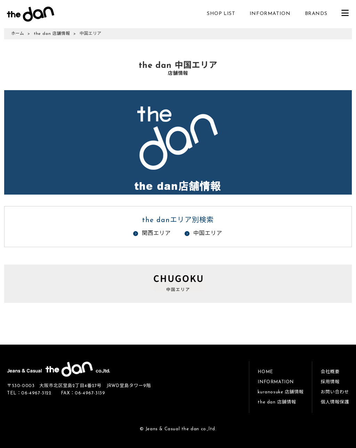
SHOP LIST (221, 13)
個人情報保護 (335, 402)
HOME (265, 372)
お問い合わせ (335, 392)
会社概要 (330, 372)
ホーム (17, 34)
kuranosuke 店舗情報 (281, 392)
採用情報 (330, 382)
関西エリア (156, 233)
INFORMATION (270, 13)
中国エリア (207, 233)
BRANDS (316, 13)
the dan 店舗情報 (52, 34)
